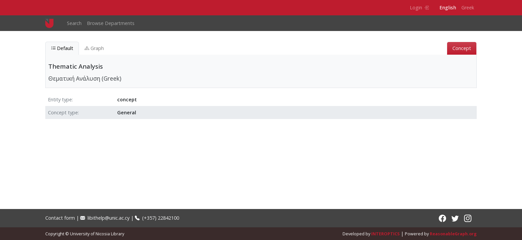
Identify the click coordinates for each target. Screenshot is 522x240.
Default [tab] (62, 48)
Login (419, 7)
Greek (467, 7)
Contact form (60, 218)
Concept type (63, 112)
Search (74, 23)
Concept (461, 48)
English (447, 7)
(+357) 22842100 (157, 218)
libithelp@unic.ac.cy (105, 218)
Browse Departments (110, 23)
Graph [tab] (94, 48)
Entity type (60, 99)
